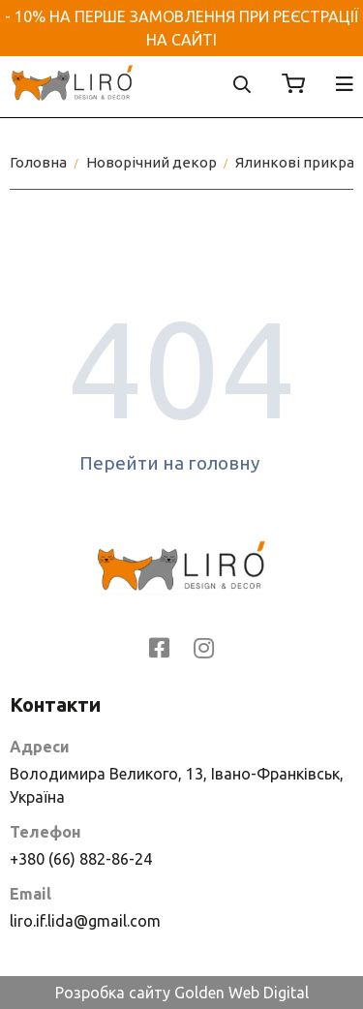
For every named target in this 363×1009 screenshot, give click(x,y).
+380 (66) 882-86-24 (81, 859)
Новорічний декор (151, 162)
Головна (38, 162)
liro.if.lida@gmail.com (85, 921)
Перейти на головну (181, 463)
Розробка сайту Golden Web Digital (182, 992)
